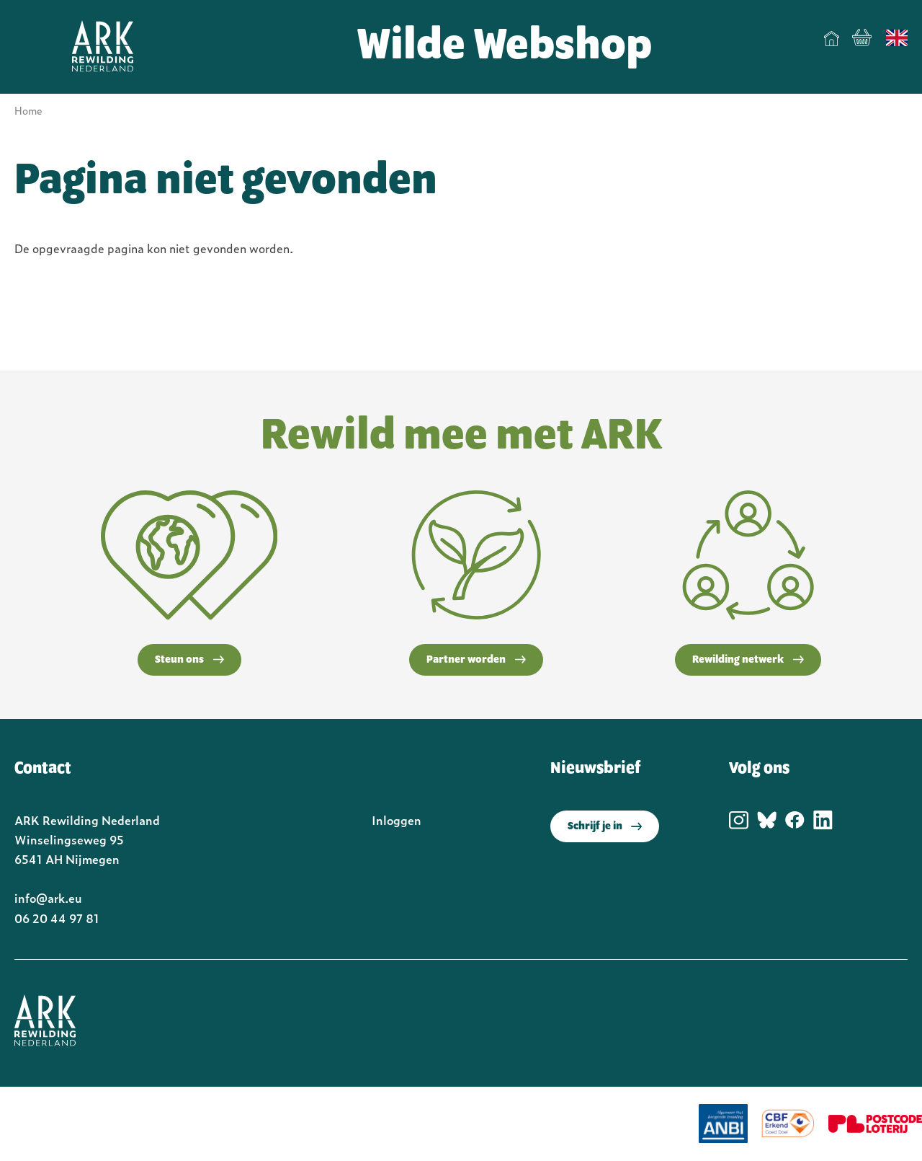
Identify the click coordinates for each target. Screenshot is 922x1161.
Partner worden (476, 660)
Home (832, 38)
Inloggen (396, 820)
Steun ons (189, 660)
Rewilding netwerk (748, 660)
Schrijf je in (605, 826)
